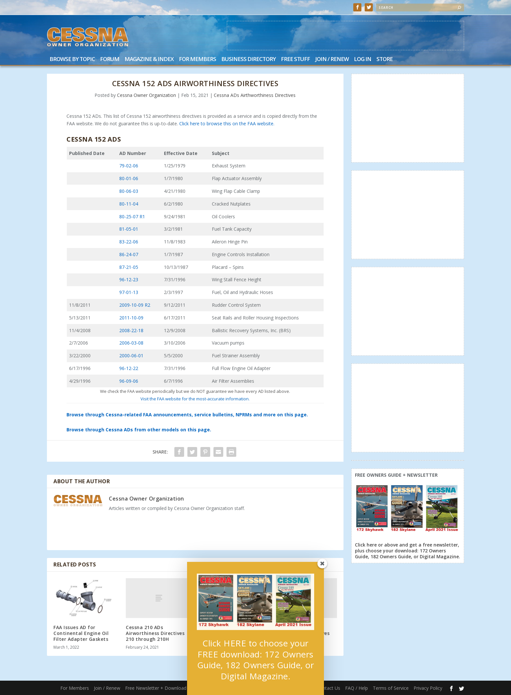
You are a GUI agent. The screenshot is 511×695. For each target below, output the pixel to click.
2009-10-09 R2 (134, 305)
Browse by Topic (72, 59)
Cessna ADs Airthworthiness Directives (255, 95)
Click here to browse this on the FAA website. (226, 123)
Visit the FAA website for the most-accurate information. (195, 399)
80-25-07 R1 (132, 216)
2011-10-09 (131, 318)
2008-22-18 (131, 330)
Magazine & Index (149, 59)
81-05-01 (128, 229)
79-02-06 (128, 165)
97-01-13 (128, 292)
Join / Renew (332, 59)
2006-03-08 (131, 343)
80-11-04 (128, 204)
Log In (362, 59)
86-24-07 (128, 254)
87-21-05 (128, 267)
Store (384, 59)
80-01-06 (128, 178)
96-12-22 (128, 368)
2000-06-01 (131, 355)
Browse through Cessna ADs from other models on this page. (138, 429)
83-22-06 (128, 242)
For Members (197, 59)
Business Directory (248, 59)
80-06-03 (128, 191)
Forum (109, 59)
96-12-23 (128, 279)
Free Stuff (295, 59)
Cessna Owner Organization (146, 95)
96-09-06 (128, 381)
